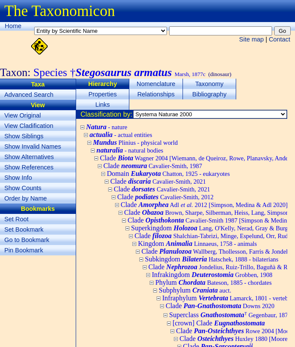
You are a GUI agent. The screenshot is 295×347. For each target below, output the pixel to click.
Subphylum (195, 290)
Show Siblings (23, 136)
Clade (152, 165)
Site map (251, 39)
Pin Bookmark (23, 250)
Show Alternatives (29, 156)
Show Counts (23, 188)
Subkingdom (212, 259)
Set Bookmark (23, 229)
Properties (102, 94)
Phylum (213, 282)
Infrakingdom (212, 274)
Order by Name (25, 198)
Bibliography (209, 94)
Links (102, 104)
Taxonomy (209, 83)
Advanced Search (29, 94)
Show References (29, 167)
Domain (168, 173)
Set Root (16, 219)
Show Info (18, 177)
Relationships (155, 94)
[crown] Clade (219, 323)
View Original (22, 115)
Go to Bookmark (26, 239)
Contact (279, 39)
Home (13, 25)
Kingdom (197, 243)
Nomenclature (156, 83)
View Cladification (28, 125)
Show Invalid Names (32, 146)
